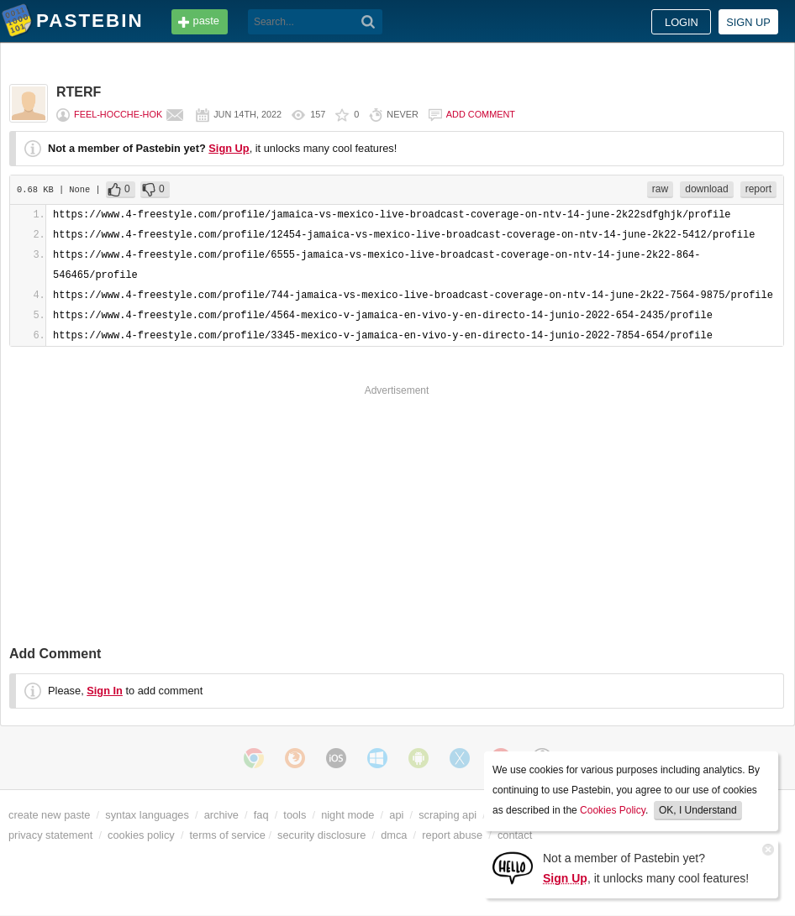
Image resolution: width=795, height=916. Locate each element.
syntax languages (147, 815)
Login (681, 22)
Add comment (480, 114)
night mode (347, 815)
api (396, 815)
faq (261, 815)
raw (660, 189)
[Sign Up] (512, 867)
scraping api (447, 815)
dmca (394, 835)
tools (294, 815)
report (758, 189)
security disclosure (321, 835)
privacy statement (50, 835)
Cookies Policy (612, 810)
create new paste (49, 815)
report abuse (452, 835)
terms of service (228, 835)
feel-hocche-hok (118, 114)
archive (221, 815)
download (706, 189)
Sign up (748, 22)
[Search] (368, 21)
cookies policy (141, 835)
